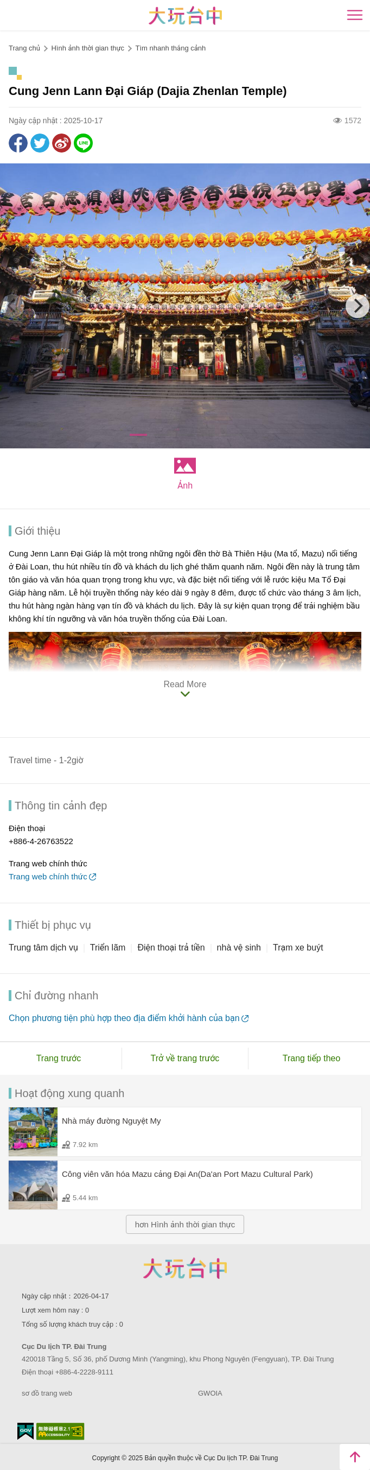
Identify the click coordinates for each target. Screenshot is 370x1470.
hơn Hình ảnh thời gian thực (185, 1224)
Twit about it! (39, 143)
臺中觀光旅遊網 (185, 15)
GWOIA (210, 1393)
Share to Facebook (18, 143)
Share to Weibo (61, 143)
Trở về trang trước (185, 1058)
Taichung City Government (185, 1268)
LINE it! (83, 143)
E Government (25, 1431)
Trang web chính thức (48, 876)
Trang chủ (24, 48)
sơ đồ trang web (47, 1393)
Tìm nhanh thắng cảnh (170, 48)
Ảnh (185, 485)
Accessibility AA (60, 1431)
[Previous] (12, 306)
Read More (184, 684)
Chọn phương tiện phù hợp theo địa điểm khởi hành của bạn (124, 1018)
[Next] (357, 306)
